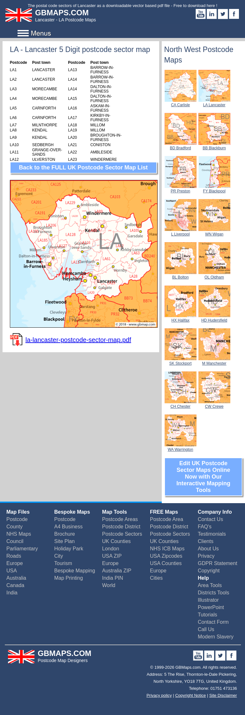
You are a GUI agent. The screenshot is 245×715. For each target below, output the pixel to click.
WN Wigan (214, 231)
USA (11, 570)
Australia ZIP (116, 570)
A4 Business (68, 526)
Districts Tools (213, 592)
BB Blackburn (214, 145)
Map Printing (68, 578)
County (14, 526)
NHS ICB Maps (167, 548)
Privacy (206, 556)
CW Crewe (214, 404)
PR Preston (181, 188)
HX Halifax (181, 318)
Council (14, 541)
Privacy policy (159, 695)
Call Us (206, 629)
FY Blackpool (214, 188)
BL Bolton (181, 275)
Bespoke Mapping (74, 570)
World (108, 585)
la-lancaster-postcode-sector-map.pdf (78, 339)
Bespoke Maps (72, 512)
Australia (16, 578)
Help (203, 578)
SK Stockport (181, 361)
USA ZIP (112, 556)
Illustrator (208, 600)
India (12, 592)
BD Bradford (181, 145)
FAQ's (205, 526)
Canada (15, 585)
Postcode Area (166, 519)
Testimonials (212, 534)
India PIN (112, 578)
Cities (156, 578)
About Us (208, 548)
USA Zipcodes (166, 556)
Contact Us (210, 519)
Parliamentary (22, 548)
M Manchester (214, 361)
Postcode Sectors (122, 534)
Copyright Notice (190, 695)
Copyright (208, 570)
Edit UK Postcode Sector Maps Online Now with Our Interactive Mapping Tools (203, 476)
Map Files (18, 512)
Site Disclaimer (223, 695)
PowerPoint (211, 607)
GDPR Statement (217, 563)
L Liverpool (181, 231)
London (110, 548)
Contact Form (213, 622)
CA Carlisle (181, 102)
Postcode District (121, 526)
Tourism (63, 563)
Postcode (17, 519)
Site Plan (64, 541)
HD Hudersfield (214, 318)
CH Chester (181, 404)
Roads (13, 556)
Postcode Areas (120, 519)
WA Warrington (181, 447)
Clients (205, 541)
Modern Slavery (216, 636)
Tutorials (207, 614)
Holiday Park (68, 548)
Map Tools (114, 512)
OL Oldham (214, 275)
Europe (14, 563)
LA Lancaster (214, 102)
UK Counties (116, 541)
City (58, 556)
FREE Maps (164, 512)
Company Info (215, 512)
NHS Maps (18, 534)
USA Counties (166, 563)
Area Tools (210, 585)
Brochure (64, 534)
